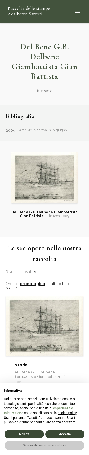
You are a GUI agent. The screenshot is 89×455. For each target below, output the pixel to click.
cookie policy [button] (67, 413)
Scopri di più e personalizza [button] (44, 445)
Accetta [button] (65, 434)
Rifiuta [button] (24, 434)
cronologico (32, 284)
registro (13, 288)
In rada (20, 365)
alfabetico (60, 284)
